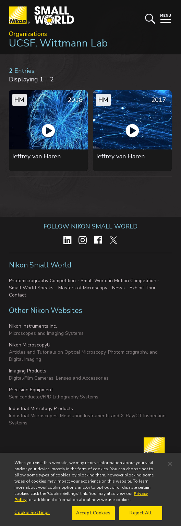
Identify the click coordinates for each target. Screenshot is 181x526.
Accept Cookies (93, 515)
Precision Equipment (31, 389)
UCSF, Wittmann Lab (58, 43)
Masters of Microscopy (82, 288)
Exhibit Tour (143, 288)
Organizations (28, 34)
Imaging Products (27, 371)
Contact (17, 295)
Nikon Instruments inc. (33, 326)
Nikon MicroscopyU (29, 345)
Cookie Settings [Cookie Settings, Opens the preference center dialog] (32, 515)
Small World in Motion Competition (118, 280)
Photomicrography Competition (42, 280)
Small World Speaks (31, 288)
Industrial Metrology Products (41, 408)
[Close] (170, 465)
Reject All (140, 515)
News (118, 288)
